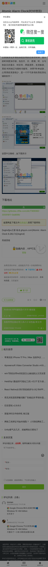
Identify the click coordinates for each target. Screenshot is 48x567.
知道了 (40, 52)
